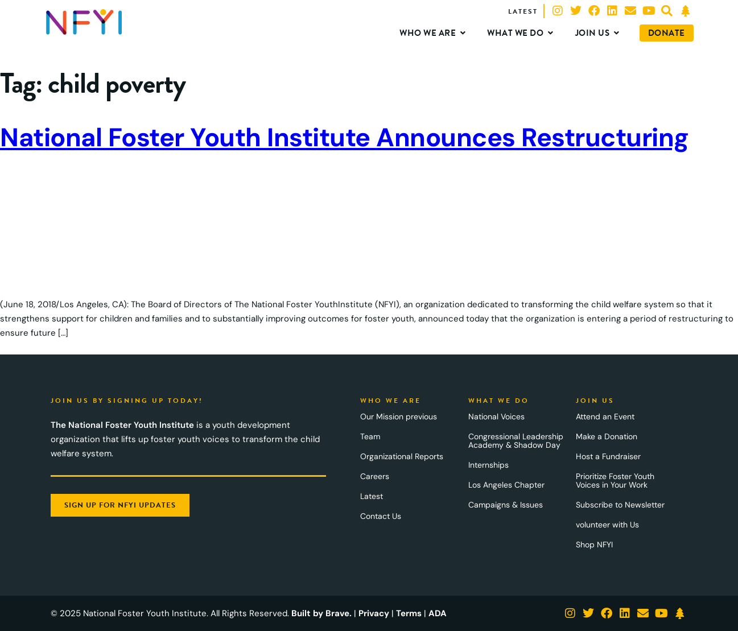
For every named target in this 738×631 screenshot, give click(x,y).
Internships (488, 465)
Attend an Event (605, 416)
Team (370, 436)
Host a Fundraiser (608, 456)
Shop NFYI (594, 544)
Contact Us (380, 516)
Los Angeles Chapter (506, 485)
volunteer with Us (607, 524)
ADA (437, 613)
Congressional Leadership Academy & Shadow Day (515, 440)
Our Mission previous (398, 416)
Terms (409, 613)
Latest (371, 496)
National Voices (496, 416)
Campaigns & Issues (505, 505)
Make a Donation (606, 436)
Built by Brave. (321, 613)
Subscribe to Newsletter (620, 505)
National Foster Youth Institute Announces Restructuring (344, 137)
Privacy (373, 613)
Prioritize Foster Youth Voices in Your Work (615, 480)
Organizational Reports (401, 456)
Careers (374, 476)
